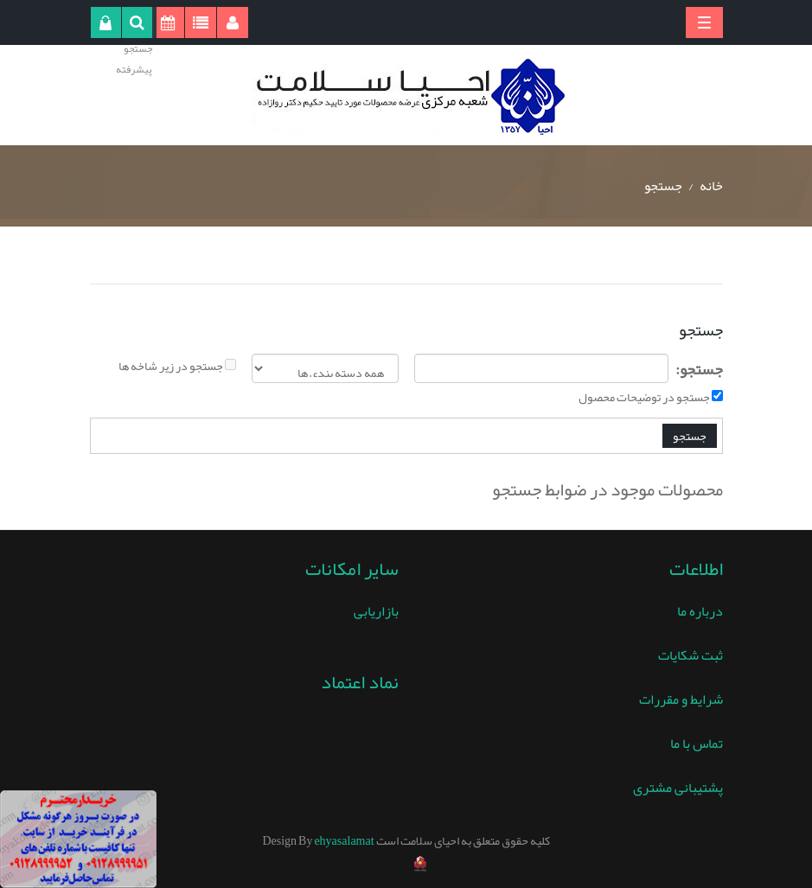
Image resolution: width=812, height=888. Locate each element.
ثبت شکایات (690, 655)
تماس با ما (696, 743)
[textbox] (541, 368)
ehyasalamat (344, 840)
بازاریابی (376, 611)
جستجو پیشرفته (134, 59)
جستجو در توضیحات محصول (644, 397)
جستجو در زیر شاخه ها (170, 366)
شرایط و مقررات (681, 699)
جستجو (663, 186)
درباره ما (700, 611)
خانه (711, 186)
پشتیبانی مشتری (678, 788)
